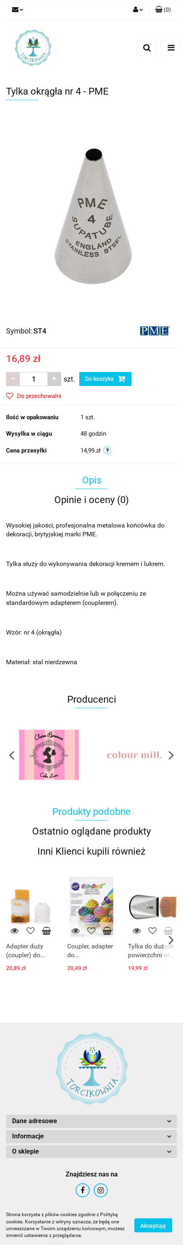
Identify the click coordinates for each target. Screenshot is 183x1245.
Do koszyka (105, 379)
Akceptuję (153, 1225)
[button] (163, 10)
